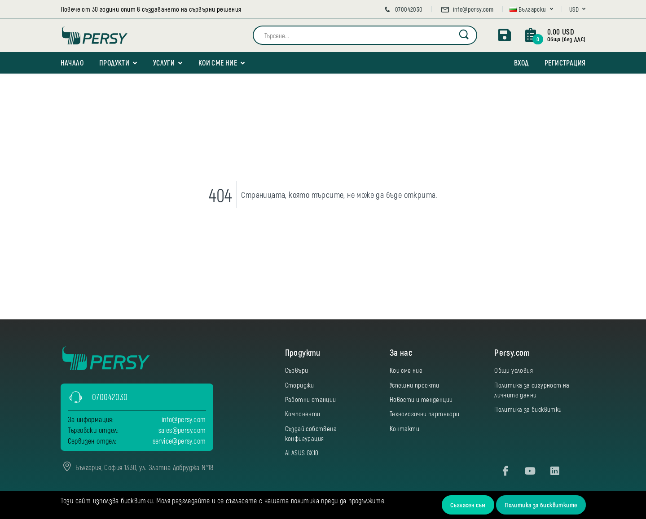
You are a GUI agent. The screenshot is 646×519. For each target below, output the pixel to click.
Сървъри (296, 370)
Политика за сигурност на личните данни (532, 390)
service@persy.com (179, 440)
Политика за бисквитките (541, 505)
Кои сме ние (217, 62)
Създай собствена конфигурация (311, 433)
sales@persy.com (182, 430)
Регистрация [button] (565, 62)
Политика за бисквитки (528, 409)
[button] (531, 9)
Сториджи (299, 385)
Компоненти (303, 414)
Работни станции (310, 399)
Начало (72, 62)
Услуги (164, 62)
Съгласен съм (468, 505)
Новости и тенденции (421, 399)
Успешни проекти (414, 385)
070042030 (402, 9)
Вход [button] (521, 62)
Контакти (404, 428)
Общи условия (513, 370)
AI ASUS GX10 (302, 453)
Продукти (114, 62)
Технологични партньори (425, 414)
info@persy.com (467, 9)
